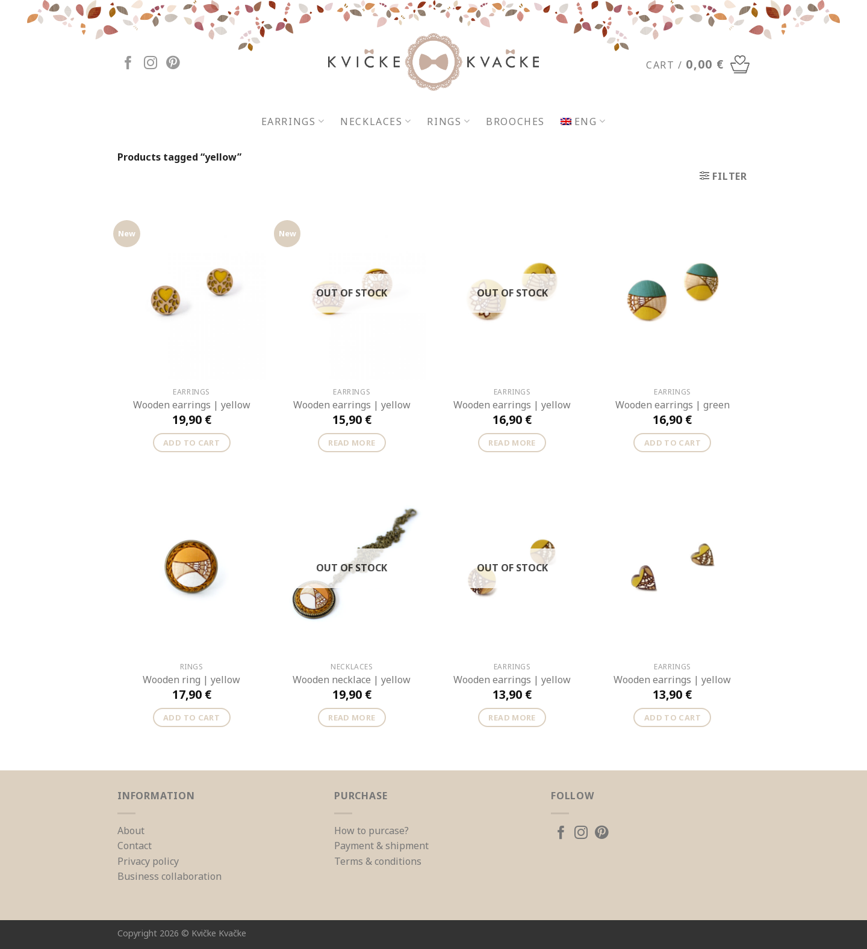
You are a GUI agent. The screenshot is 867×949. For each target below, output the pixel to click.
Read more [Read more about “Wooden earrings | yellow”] (351, 442)
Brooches (515, 121)
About (130, 830)
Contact (134, 845)
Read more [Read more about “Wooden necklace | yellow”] (351, 717)
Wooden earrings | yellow (191, 405)
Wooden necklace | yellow (352, 680)
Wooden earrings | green (672, 405)
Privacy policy (148, 861)
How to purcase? (371, 830)
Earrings (293, 121)
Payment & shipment (381, 845)
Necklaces (375, 121)
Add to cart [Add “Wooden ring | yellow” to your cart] (191, 717)
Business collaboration (169, 876)
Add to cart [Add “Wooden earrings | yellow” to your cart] (191, 442)
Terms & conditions (377, 861)
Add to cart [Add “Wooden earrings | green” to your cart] (672, 442)
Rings (448, 121)
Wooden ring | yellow (191, 680)
